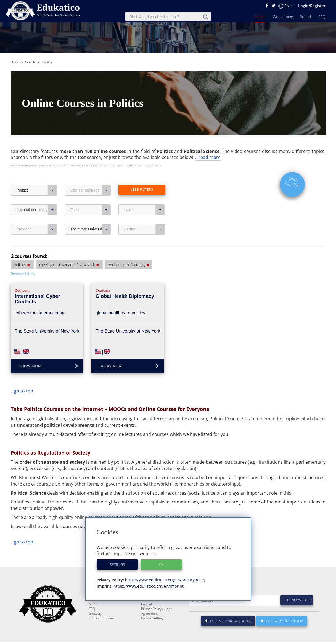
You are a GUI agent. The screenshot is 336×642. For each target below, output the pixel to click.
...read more (208, 144)
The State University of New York (90, 216)
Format (144, 216)
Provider (37, 216)
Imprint (146, 604)
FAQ (322, 16)
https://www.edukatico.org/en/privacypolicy (164, 579)
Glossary (95, 613)
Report (305, 16)
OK (161, 564)
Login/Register (312, 5)
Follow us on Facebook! (228, 621)
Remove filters (23, 260)
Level (144, 196)
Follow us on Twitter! (282, 621)
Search (260, 16)
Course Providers (102, 618)
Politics (37, 177)
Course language (90, 177)
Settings (117, 564)
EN (285, 6)
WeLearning (283, 16)
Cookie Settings (152, 618)
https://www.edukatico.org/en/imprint (148, 586)
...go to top (22, 378)
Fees (90, 196)
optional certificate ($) (37, 196)
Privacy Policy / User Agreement (156, 611)
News (93, 604)
